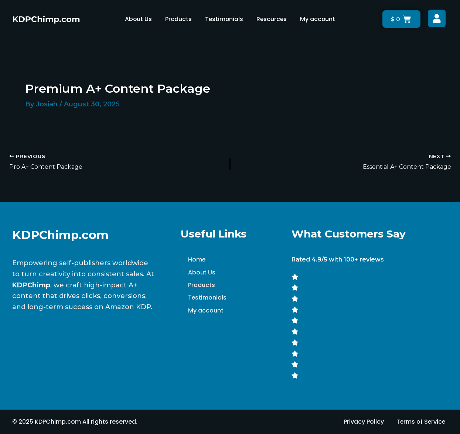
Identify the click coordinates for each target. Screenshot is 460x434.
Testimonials (223, 19)
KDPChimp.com (61, 235)
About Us (137, 19)
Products (177, 19)
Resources (272, 19)
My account (319, 19)
